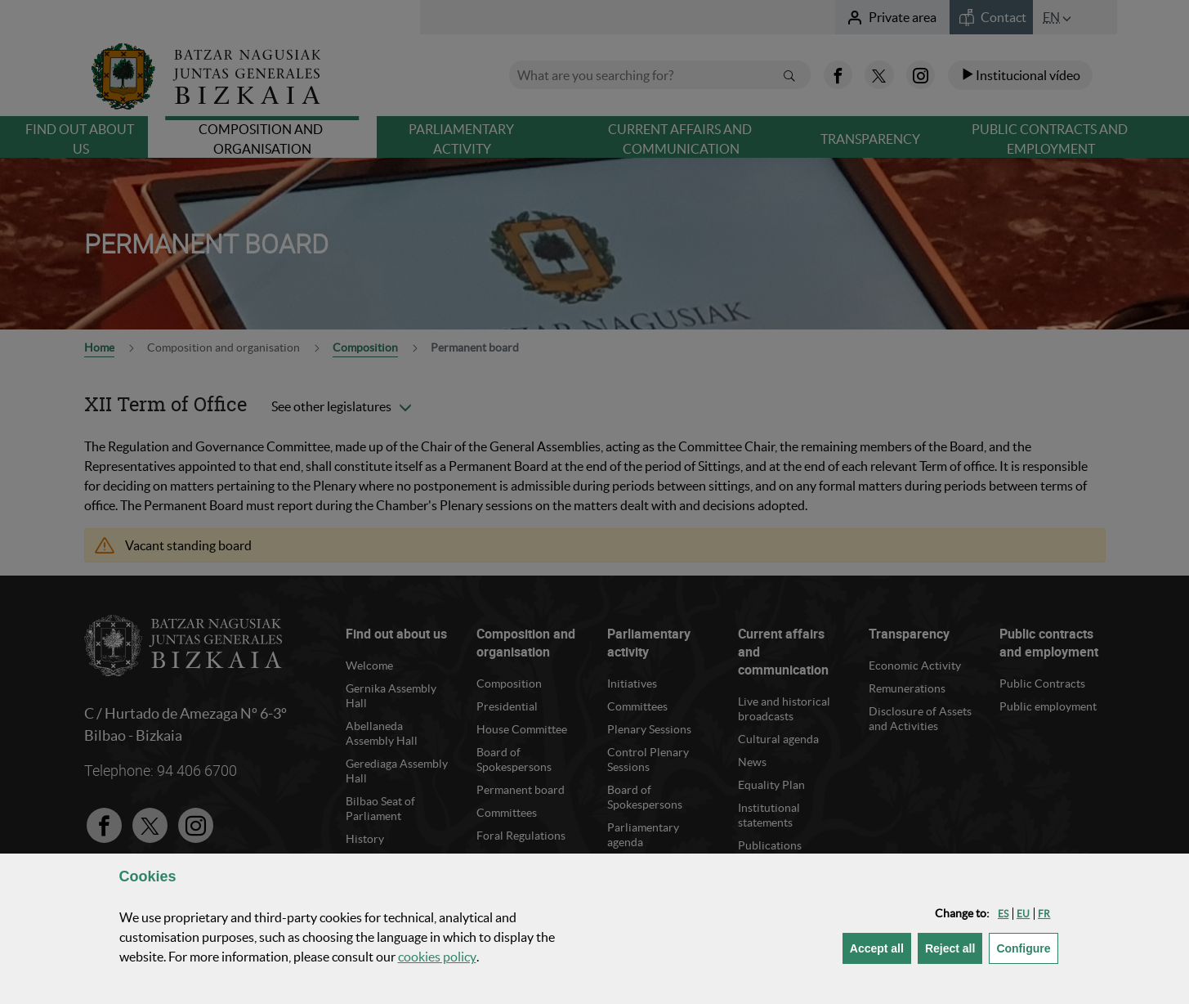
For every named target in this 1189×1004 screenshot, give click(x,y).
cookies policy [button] (437, 956)
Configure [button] (1026, 947)
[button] (1003, 913)
